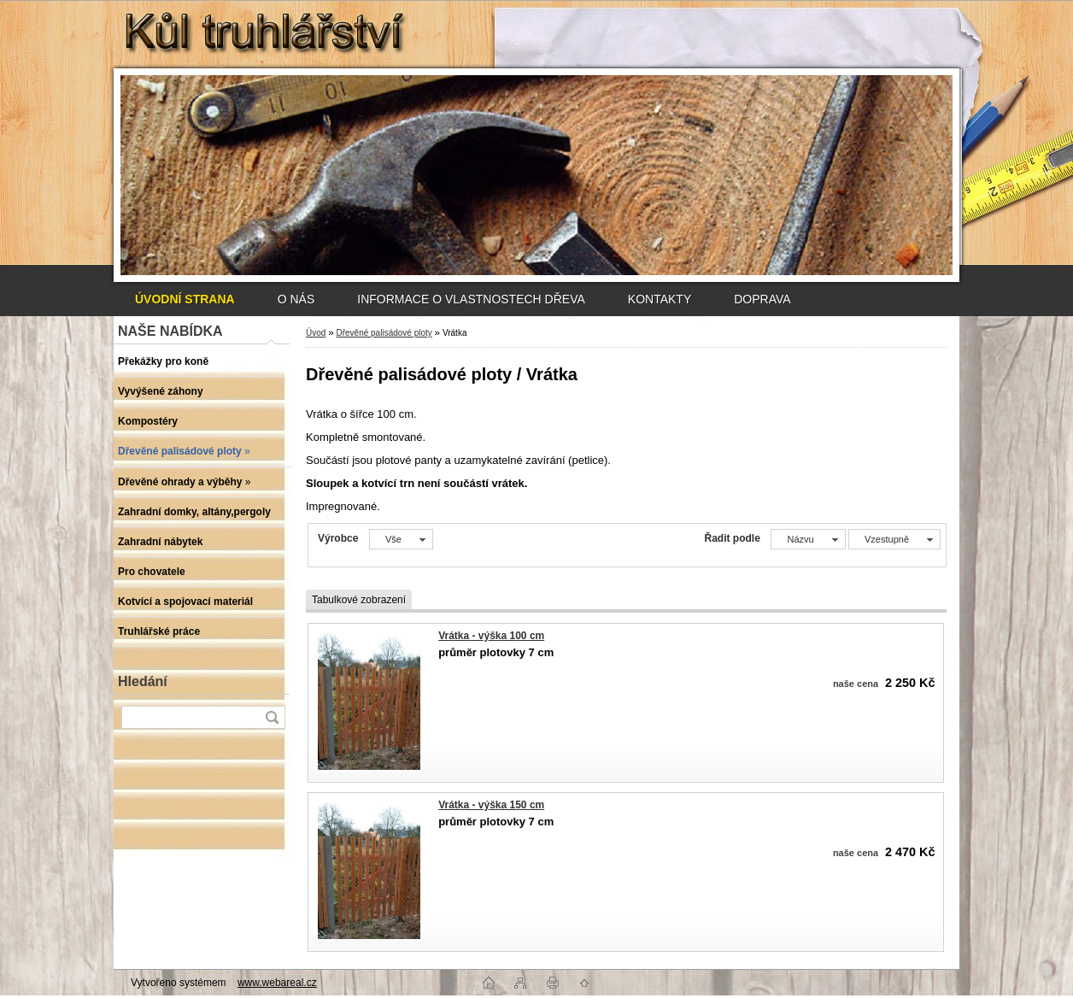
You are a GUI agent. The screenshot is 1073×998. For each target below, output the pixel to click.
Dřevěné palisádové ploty (383, 333)
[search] (271, 717)
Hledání (142, 681)
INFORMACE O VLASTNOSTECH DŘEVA (471, 299)
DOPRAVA (762, 299)
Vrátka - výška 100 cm (491, 636)
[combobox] (808, 539)
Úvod (315, 333)
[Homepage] (185, 299)
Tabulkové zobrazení (359, 600)
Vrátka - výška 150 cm (491, 805)
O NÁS (296, 299)
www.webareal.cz (277, 983)
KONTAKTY (659, 299)
